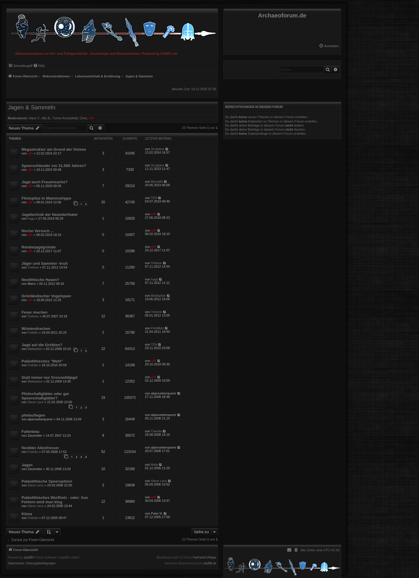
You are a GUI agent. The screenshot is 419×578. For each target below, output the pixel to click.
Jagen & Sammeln (31, 107)
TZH (154, 198)
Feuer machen (34, 312)
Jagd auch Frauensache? (45, 182)
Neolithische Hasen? (40, 280)
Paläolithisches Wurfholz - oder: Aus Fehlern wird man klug (55, 499)
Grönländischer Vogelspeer (46, 296)
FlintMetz (157, 328)
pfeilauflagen (33, 415)
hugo (31, 218)
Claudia (156, 431)
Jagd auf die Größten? (42, 345)
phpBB (28, 557)
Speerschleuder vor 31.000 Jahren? (54, 165)
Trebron (33, 267)
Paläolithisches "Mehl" (42, 361)
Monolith (157, 181)
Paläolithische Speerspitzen (47, 481)
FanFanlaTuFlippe (204, 557)
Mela (154, 464)
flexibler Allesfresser (40, 448)
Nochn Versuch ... (38, 231)
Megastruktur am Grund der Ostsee (54, 149)
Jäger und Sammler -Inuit (45, 263)
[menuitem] (329, 45)
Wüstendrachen (36, 328)
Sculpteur (157, 149)
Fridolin (33, 332)
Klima (27, 514)
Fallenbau (31, 431)
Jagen (27, 465)
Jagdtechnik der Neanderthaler (50, 214)
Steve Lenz (36, 402)
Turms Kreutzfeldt (65, 118)
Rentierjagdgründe (39, 247)
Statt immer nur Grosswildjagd (49, 377)
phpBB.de (209, 563)
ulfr (91, 118)
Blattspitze (158, 295)
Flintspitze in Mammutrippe (46, 198)
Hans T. (34, 118)
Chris (83, 118)
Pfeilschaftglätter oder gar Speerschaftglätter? (45, 396)
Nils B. (46, 118)
